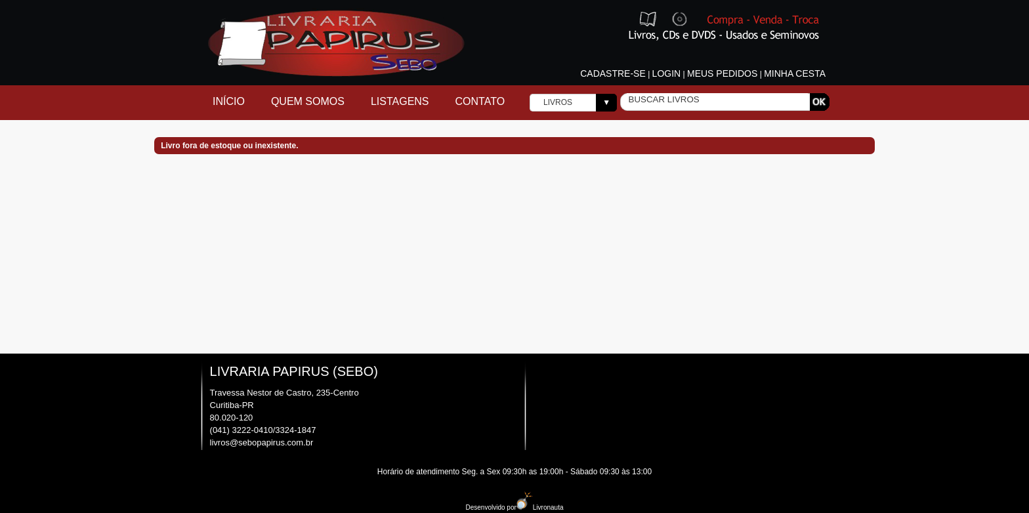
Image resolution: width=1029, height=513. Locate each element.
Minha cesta (795, 73)
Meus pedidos (722, 73)
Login (666, 73)
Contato (480, 101)
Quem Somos (308, 101)
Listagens (400, 101)
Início (229, 101)
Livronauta (540, 507)
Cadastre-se (613, 73)
